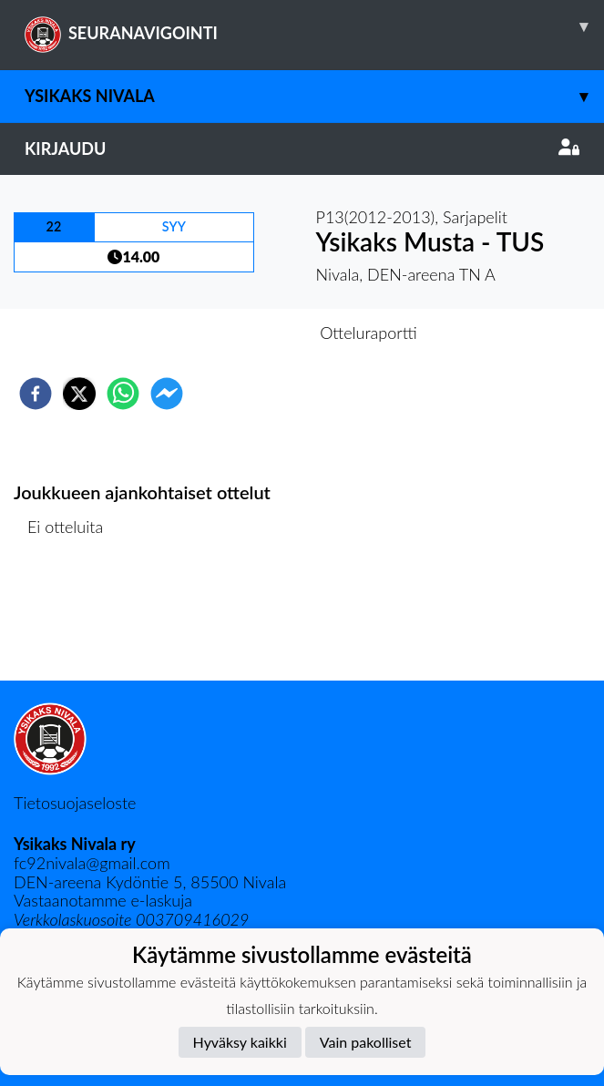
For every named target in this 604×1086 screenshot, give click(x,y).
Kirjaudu (302, 148)
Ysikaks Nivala (314, 96)
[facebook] (35, 393)
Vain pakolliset (366, 1041)
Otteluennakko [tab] (239, 333)
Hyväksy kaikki (240, 1041)
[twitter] (79, 393)
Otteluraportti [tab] (368, 333)
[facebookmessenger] (166, 393)
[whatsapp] (123, 393)
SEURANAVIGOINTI (314, 26)
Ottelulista (72, 619)
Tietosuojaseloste (75, 803)
